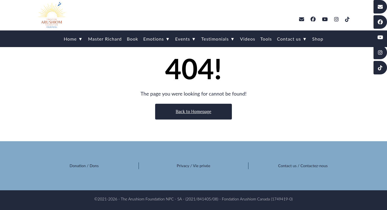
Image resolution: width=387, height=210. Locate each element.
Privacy (183, 165)
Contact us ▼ (292, 38)
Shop (317, 38)
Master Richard (105, 38)
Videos (247, 38)
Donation (78, 165)
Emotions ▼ (156, 38)
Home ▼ (73, 38)
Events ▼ (185, 38)
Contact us (287, 165)
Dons (94, 165)
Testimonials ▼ (218, 38)
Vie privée (201, 165)
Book (132, 38)
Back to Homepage (193, 111)
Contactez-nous (314, 165)
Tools (266, 38)
